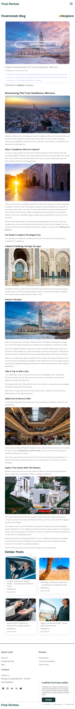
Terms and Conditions (47, 661)
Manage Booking (7, 661)
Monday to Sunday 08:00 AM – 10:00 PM (15, 679)
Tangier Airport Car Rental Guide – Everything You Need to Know (20, 583)
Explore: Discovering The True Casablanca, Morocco (31, 67)
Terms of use (57, 704)
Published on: (11, 590)
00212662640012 (7, 682)
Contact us (5, 675)
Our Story (47, 704)
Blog (3, 665)
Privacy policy (43, 658)
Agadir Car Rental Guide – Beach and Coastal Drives (54, 624)
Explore (20, 85)
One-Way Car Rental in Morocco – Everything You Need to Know (54, 583)
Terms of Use (44, 665)
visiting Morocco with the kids (29, 450)
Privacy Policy (69, 704)
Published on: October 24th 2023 (16, 70)
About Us (4, 658)
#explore (67, 15)
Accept (48, 700)
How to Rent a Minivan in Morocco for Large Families (18, 624)
